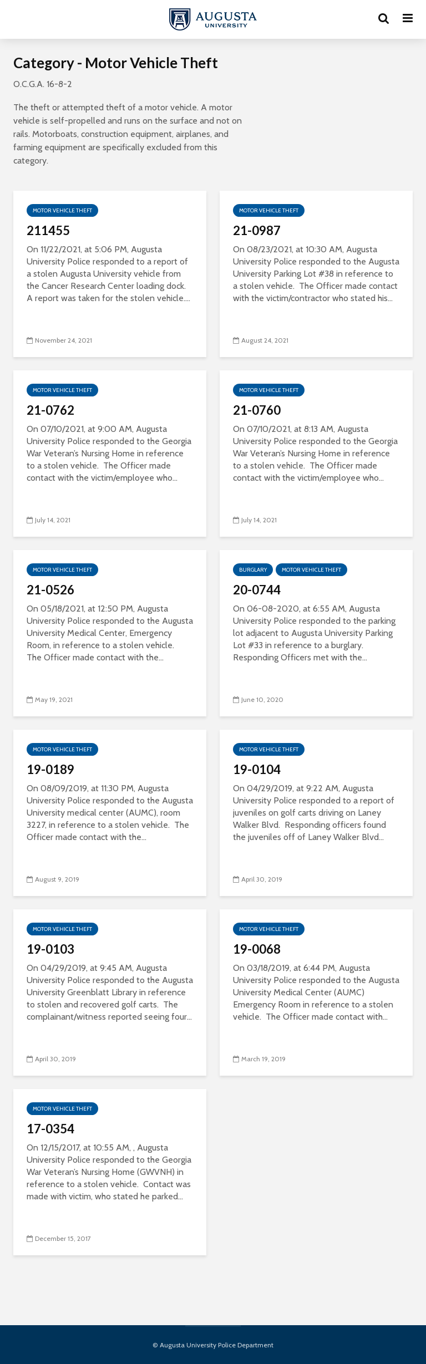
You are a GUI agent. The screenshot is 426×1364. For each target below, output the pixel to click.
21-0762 (50, 410)
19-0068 (257, 948)
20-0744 (257, 589)
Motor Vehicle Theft (62, 210)
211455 (48, 230)
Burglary (253, 569)
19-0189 (50, 769)
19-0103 (50, 948)
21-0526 (50, 589)
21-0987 (257, 230)
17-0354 (50, 1128)
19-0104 (257, 769)
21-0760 (257, 410)
